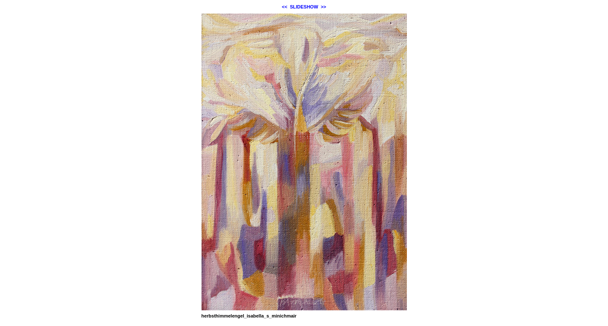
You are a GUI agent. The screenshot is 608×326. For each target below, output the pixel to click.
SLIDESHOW (304, 6)
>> (323, 6)
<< (284, 6)
